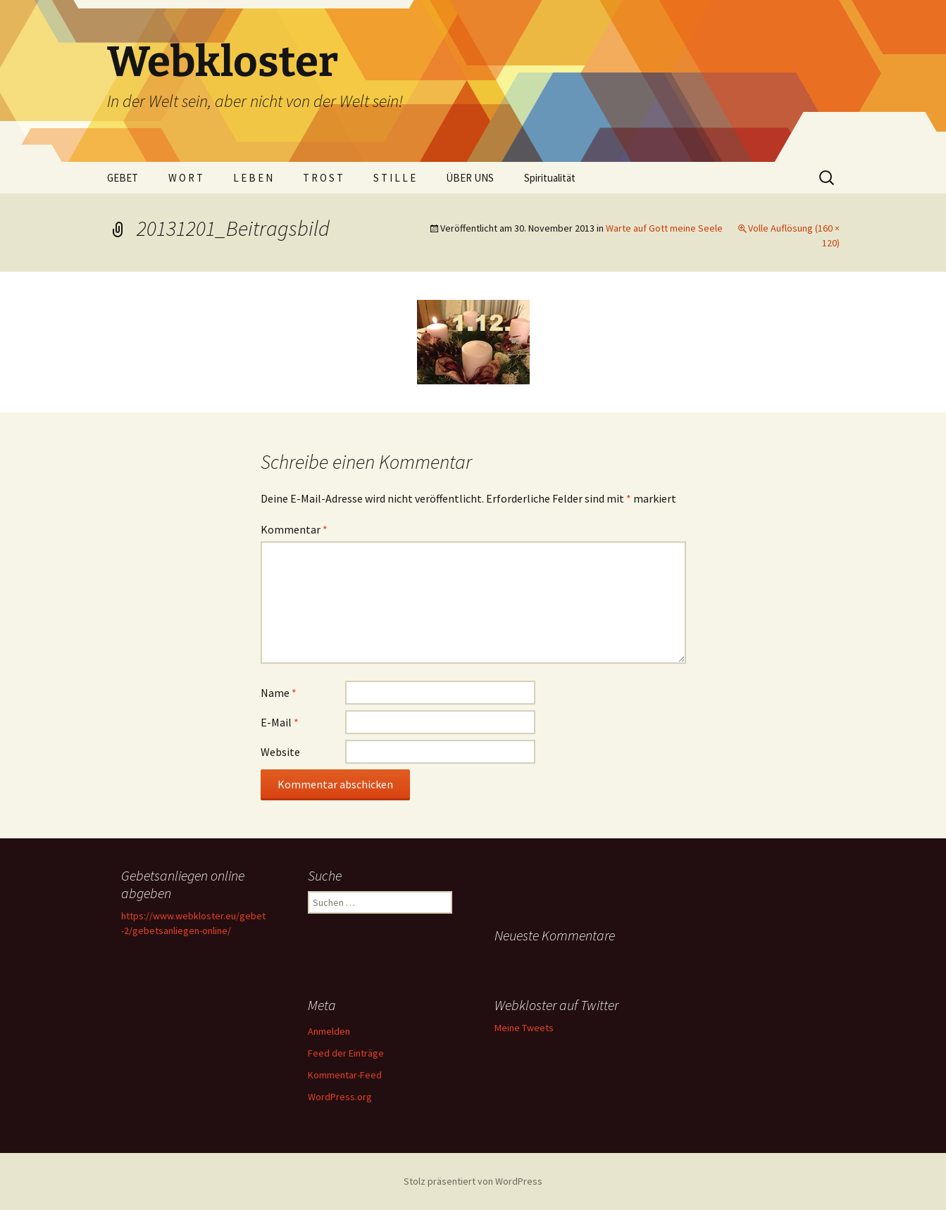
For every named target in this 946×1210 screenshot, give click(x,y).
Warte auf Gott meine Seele (664, 228)
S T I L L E (394, 177)
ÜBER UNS (470, 177)
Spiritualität (549, 177)
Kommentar (294, 529)
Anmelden (329, 1031)
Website (280, 752)
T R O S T (323, 177)
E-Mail (280, 722)
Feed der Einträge (346, 1053)
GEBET (122, 177)
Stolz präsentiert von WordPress (473, 1181)
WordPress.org (340, 1096)
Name (279, 693)
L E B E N (253, 177)
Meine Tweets (524, 1027)
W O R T (185, 177)
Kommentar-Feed (345, 1075)
